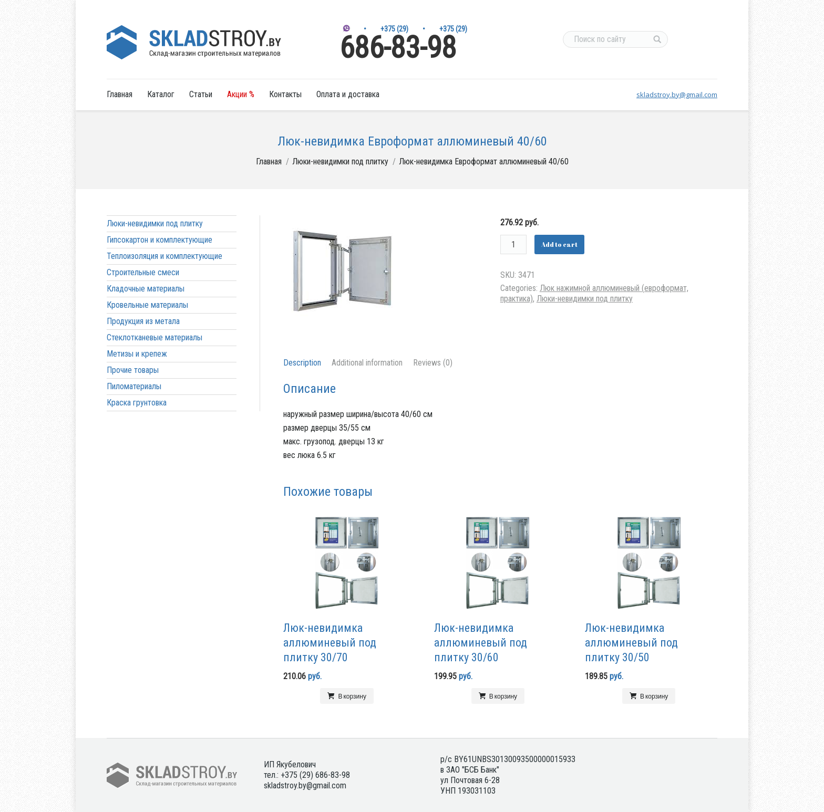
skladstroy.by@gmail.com (676, 94)
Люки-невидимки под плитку (340, 161)
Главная (269, 161)
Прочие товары (133, 370)
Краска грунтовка (137, 403)
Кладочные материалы (145, 289)
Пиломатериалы (134, 386)
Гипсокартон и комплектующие (159, 240)
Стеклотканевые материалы (154, 337)
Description (302, 363)
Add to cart (559, 244)
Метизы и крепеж (137, 354)
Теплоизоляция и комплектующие (164, 256)
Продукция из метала (143, 321)
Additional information (367, 363)
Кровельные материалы (147, 305)
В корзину (352, 696)
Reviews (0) (432, 363)
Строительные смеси (143, 272)
